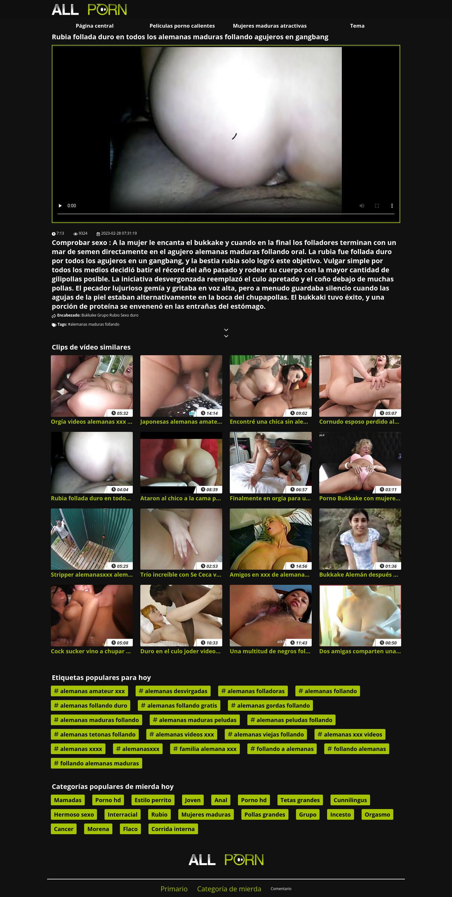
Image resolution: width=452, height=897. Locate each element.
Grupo (103, 315)
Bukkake (89, 315)
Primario (174, 888)
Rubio (115, 315)
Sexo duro (129, 315)
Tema (357, 25)
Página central (95, 25)
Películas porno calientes (182, 25)
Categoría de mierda (229, 888)
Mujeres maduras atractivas (270, 25)
